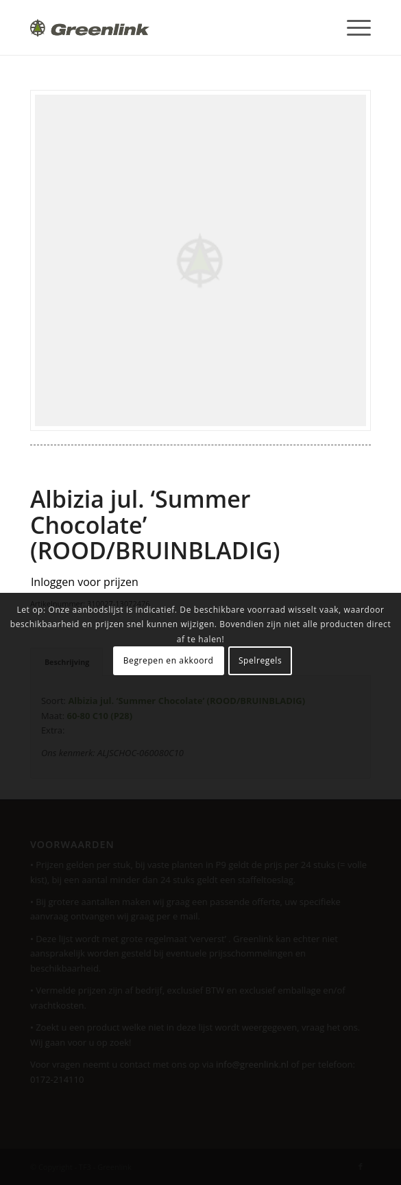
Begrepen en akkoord (168, 660)
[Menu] (352, 27)
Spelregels (260, 660)
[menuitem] (352, 27)
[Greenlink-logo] (166, 27)
